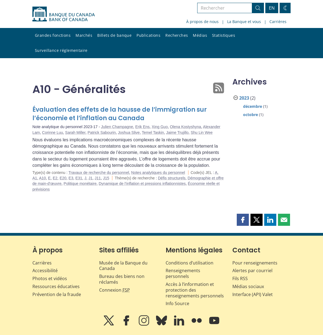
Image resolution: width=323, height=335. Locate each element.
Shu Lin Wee (202, 132)
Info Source (177, 303)
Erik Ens (142, 127)
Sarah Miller (75, 132)
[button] (243, 220)
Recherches (176, 35)
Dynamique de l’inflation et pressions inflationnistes (142, 183)
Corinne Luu (52, 132)
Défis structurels (171, 178)
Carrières (277, 21)
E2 (55, 178)
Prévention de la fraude (56, 294)
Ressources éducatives (56, 286)
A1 (34, 178)
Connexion (114, 290)
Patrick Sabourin (102, 132)
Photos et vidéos (49, 278)
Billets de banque (114, 35)
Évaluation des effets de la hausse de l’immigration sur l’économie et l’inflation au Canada (119, 114)
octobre (250, 114)
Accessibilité (45, 271)
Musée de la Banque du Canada (123, 266)
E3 (71, 178)
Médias (200, 35)
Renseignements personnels (183, 273)
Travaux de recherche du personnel (98, 172)
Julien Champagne (117, 127)
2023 (244, 98)
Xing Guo (160, 127)
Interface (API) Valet (252, 294)
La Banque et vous (244, 21)
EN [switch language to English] (272, 8)
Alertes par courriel (252, 271)
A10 (42, 178)
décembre (252, 106)
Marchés (84, 35)
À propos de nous (202, 21)
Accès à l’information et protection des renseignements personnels (195, 290)
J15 (106, 178)
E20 (63, 178)
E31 (78, 178)
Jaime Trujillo (177, 132)
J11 (98, 178)
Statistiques (223, 35)
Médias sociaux (248, 286)
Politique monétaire (80, 183)
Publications (148, 35)
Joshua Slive (129, 132)
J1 (90, 178)
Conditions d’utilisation (189, 263)
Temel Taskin (153, 132)
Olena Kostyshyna (185, 127)
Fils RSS (240, 278)
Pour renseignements (254, 263)
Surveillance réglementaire (61, 50)
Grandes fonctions (53, 35)
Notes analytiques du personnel (158, 172)
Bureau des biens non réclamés (121, 279)
